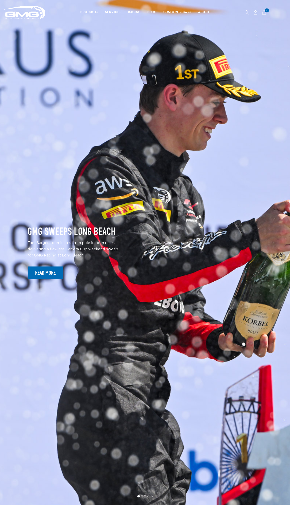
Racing (134, 12)
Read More (45, 272)
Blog (152, 12)
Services (113, 12)
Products (89, 12)
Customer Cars (177, 12)
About (204, 12)
